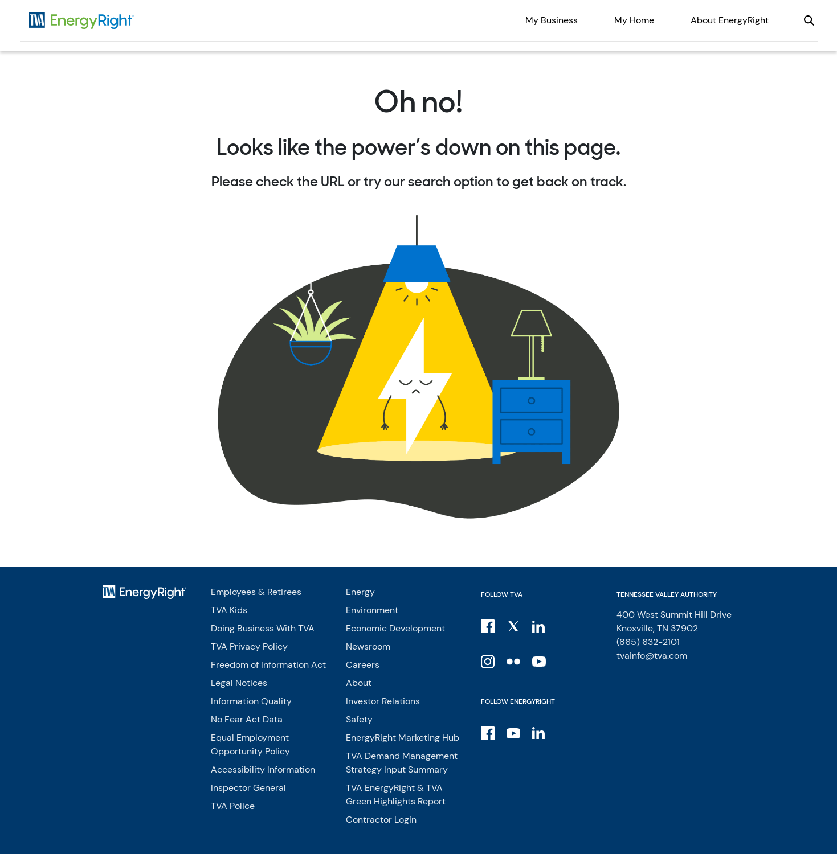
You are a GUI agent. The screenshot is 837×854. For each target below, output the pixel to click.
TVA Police (233, 806)
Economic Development (395, 628)
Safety (359, 719)
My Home (634, 20)
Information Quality (251, 701)
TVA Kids (229, 610)
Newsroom (368, 646)
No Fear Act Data (247, 719)
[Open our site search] (809, 20)
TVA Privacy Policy (249, 646)
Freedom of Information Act (268, 665)
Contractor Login (381, 820)
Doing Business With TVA (263, 628)
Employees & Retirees (256, 592)
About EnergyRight (730, 20)
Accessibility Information (263, 769)
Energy (360, 592)
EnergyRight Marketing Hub (402, 738)
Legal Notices (239, 683)
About (358, 683)
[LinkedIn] (540, 626)
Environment (372, 610)
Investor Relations (383, 701)
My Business (551, 20)
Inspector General (248, 788)
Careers (362, 665)
